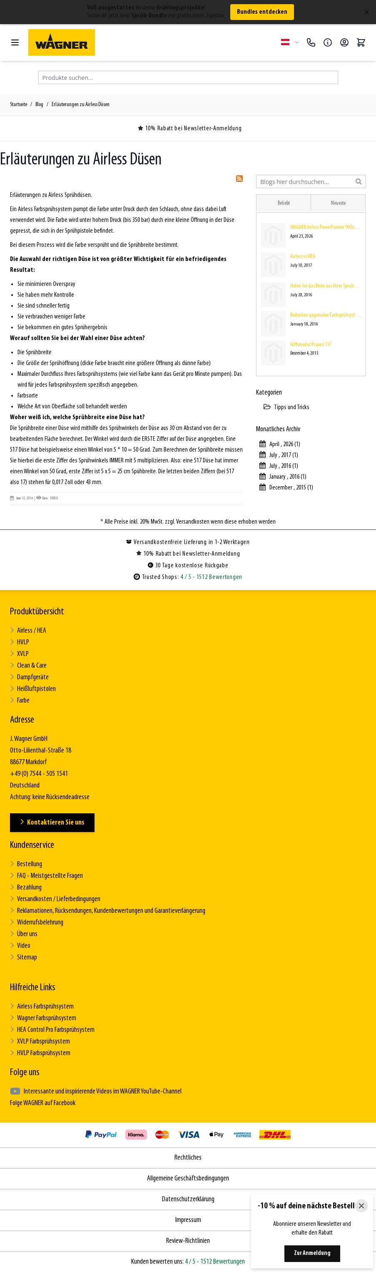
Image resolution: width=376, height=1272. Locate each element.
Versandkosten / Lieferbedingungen (55, 899)
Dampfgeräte (29, 677)
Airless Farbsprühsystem (42, 1007)
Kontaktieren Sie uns (52, 823)
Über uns (23, 934)
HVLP (19, 642)
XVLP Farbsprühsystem (40, 1042)
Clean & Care (28, 666)
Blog (39, 105)
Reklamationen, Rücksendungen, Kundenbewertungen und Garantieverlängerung (107, 911)
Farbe (20, 701)
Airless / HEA (28, 631)
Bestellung (26, 864)
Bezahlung (26, 888)
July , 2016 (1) (278, 466)
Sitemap (23, 957)
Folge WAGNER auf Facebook (42, 1103)
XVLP (19, 654)
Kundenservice (32, 845)
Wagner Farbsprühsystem (43, 1018)
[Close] (361, 1205)
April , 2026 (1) (279, 444)
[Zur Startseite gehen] (151, 42)
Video (20, 946)
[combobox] (311, 181)
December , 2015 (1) (286, 487)
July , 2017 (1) (278, 455)
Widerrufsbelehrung (36, 923)
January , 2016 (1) (282, 477)
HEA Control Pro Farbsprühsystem (52, 1030)
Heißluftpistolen (33, 689)
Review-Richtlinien (188, 1241)
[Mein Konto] (344, 42)
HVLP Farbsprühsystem (40, 1053)
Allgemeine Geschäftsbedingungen (188, 1179)
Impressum (188, 1220)
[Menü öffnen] (15, 42)
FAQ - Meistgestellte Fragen (46, 876)
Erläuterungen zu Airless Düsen (81, 105)
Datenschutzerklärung (188, 1199)
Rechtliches (188, 1158)
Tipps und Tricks (286, 407)
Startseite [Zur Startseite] (18, 105)
